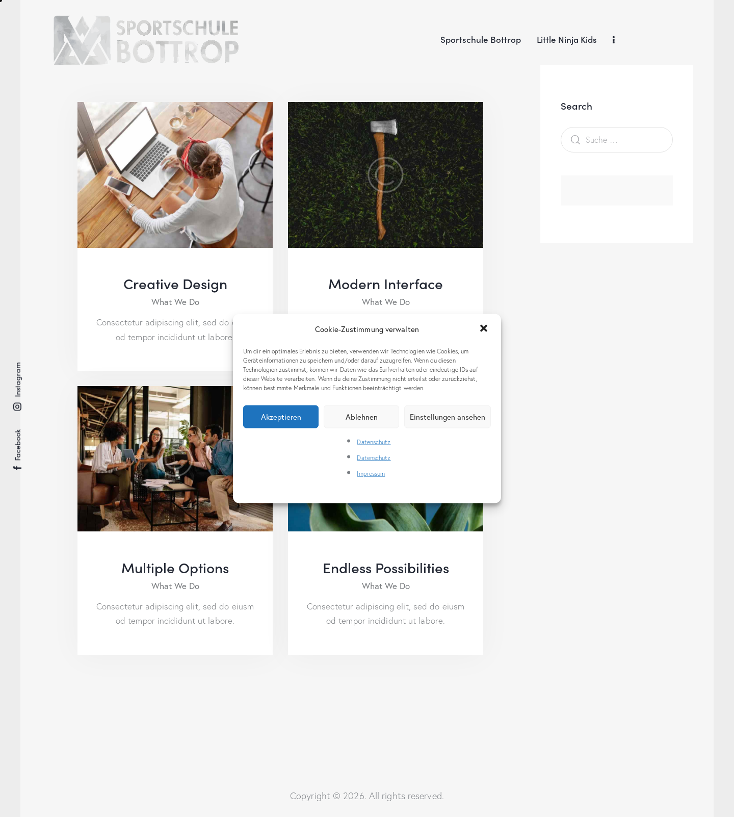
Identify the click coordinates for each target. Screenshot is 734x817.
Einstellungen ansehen (447, 416)
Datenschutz (373, 442)
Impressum (371, 473)
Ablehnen (362, 416)
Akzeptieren (281, 416)
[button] (485, 329)
